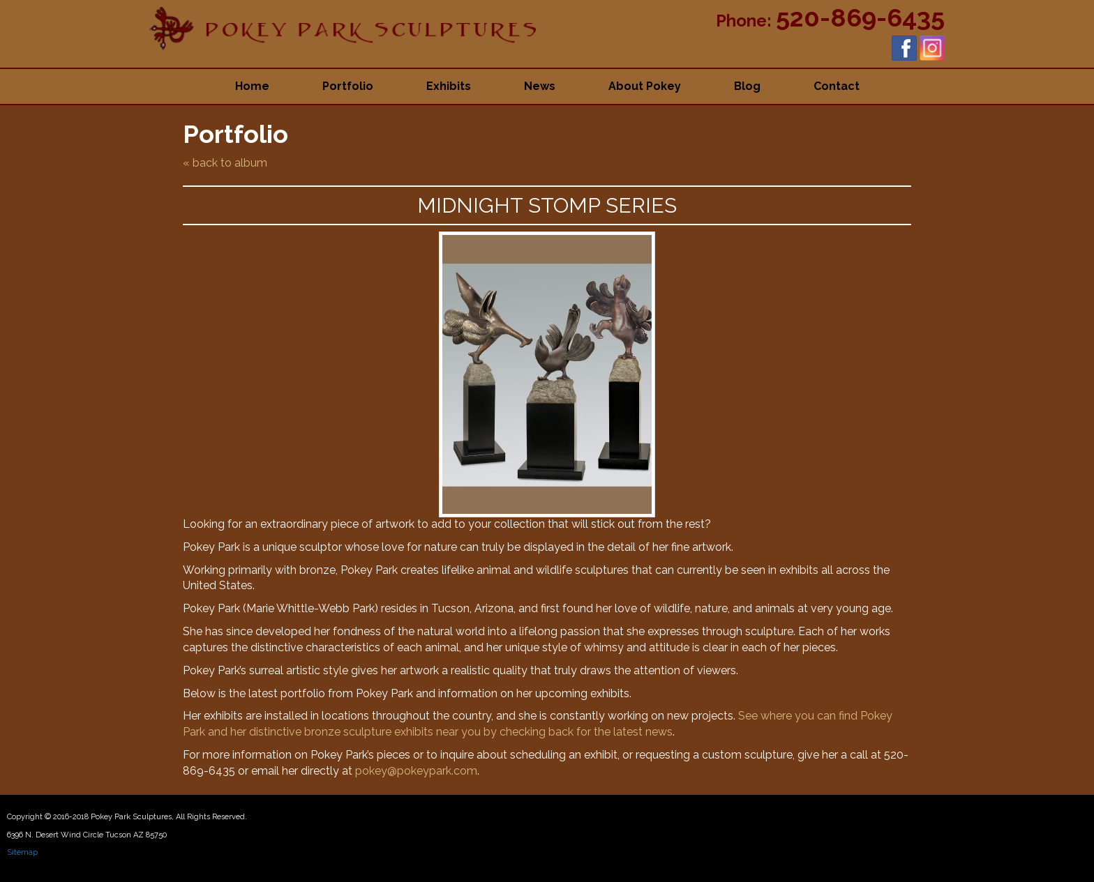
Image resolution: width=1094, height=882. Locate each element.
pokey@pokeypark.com (416, 770)
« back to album (225, 162)
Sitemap (22, 852)
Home (252, 86)
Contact (837, 86)
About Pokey (644, 86)
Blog (747, 86)
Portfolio (347, 86)
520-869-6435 (860, 17)
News (539, 86)
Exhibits (448, 86)
